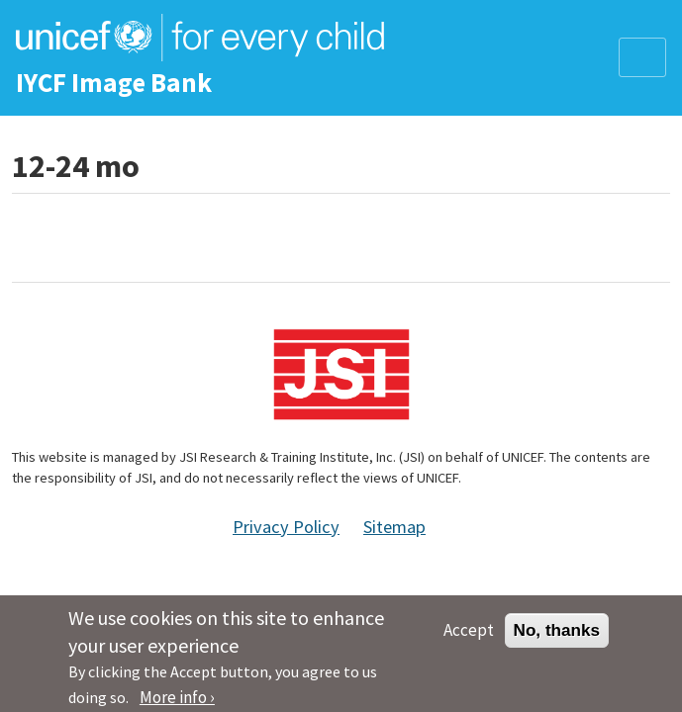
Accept (468, 636)
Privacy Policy (286, 526)
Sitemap (394, 526)
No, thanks (557, 636)
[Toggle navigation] (642, 57)
